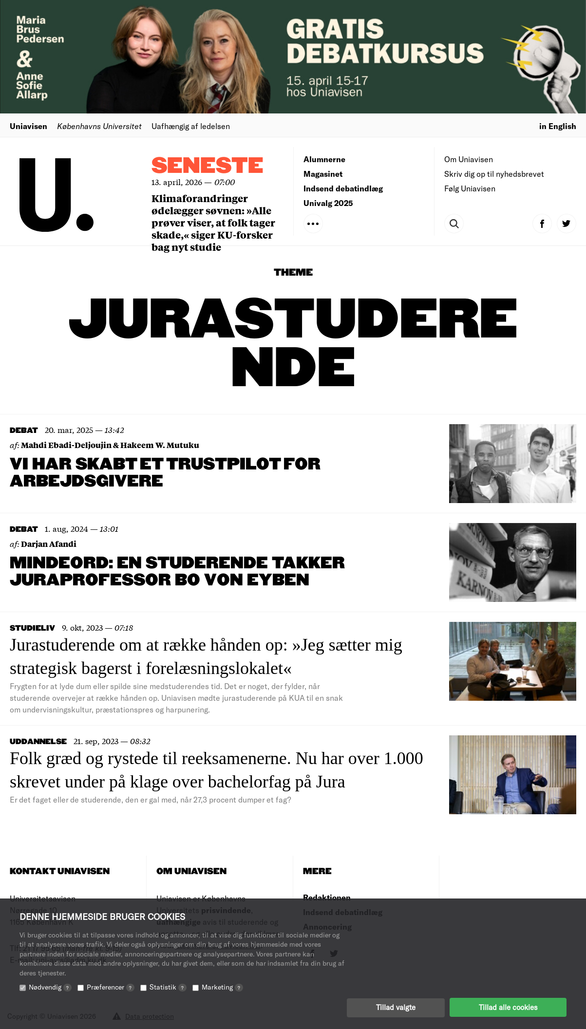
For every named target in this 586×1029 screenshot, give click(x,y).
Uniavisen (28, 126)
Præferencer (110, 986)
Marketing (222, 986)
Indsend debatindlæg (343, 188)
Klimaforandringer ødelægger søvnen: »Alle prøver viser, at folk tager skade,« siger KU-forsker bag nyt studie (213, 222)
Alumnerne (324, 159)
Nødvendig (50, 986)
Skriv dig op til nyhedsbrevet (494, 173)
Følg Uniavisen (469, 188)
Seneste (207, 166)
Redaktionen (327, 897)
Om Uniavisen (468, 159)
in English (557, 126)
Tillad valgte (396, 1007)
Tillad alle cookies (508, 1007)
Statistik (168, 986)
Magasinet (322, 173)
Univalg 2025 (328, 202)
